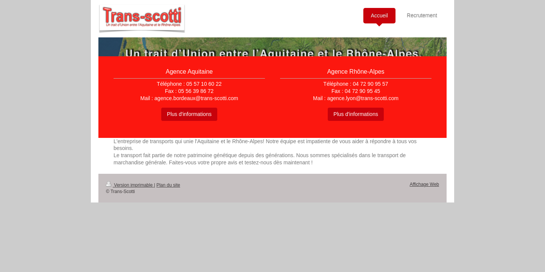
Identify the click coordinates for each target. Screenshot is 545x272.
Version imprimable (130, 185)
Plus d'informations (189, 114)
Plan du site (168, 185)
